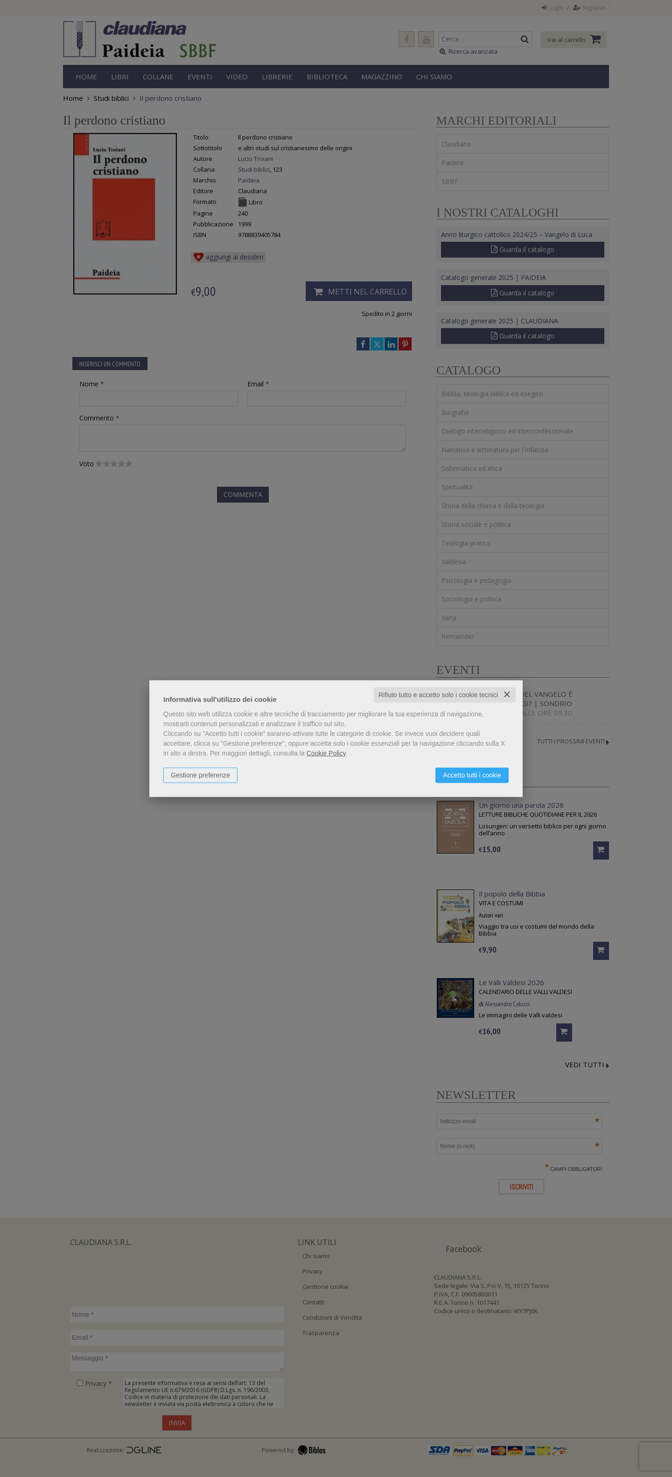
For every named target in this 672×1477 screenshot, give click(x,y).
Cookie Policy (326, 753)
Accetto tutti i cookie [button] (472, 775)
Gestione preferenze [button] (200, 775)
